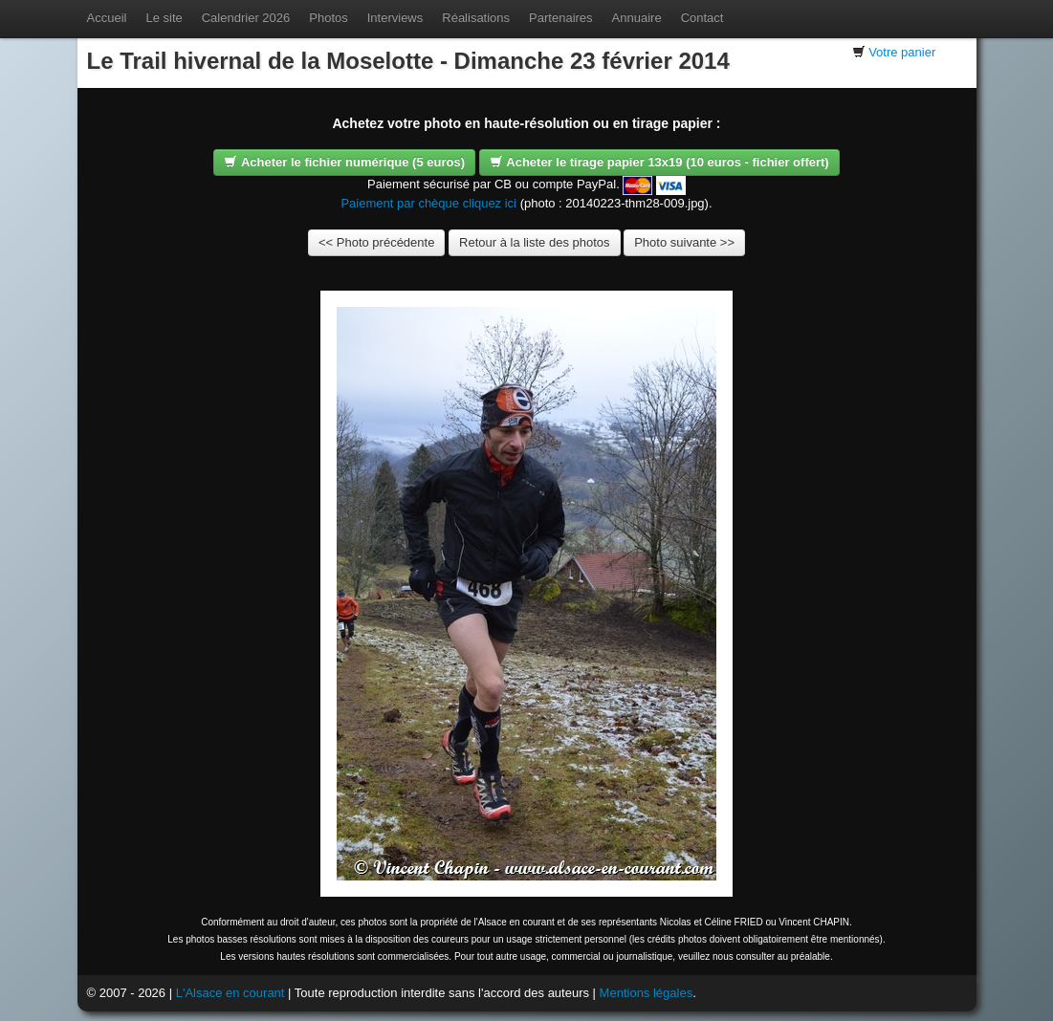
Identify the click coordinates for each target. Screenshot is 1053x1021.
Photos (328, 18)
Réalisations (476, 18)
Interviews (395, 18)
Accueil (107, 18)
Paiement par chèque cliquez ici (428, 203)
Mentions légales (646, 993)
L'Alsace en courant (230, 993)
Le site (163, 18)
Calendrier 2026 (246, 18)
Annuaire (637, 18)
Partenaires (560, 18)
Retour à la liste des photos (534, 242)
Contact (702, 18)
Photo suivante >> (684, 242)
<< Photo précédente (376, 242)
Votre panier (901, 52)
